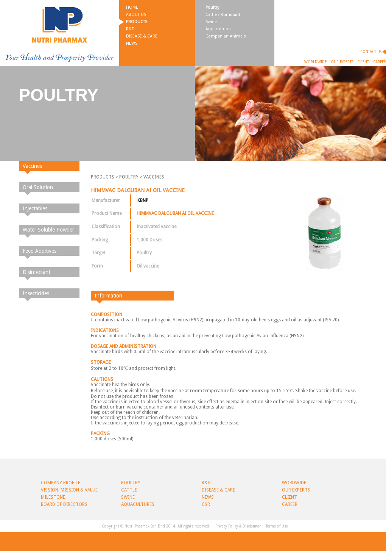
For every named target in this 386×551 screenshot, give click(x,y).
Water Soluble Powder (48, 230)
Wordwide (294, 482)
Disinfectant (36, 272)
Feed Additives (39, 251)
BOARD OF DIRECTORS (64, 504)
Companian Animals (225, 36)
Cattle (129, 490)
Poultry (212, 7)
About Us (136, 14)
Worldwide (315, 62)
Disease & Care (141, 36)
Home (132, 7)
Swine (211, 21)
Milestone (53, 497)
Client (363, 62)
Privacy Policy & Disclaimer (238, 526)
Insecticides (36, 293)
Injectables (35, 208)
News (131, 43)
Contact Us (370, 52)
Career (379, 62)
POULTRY (129, 177)
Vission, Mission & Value (69, 490)
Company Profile (60, 482)
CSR (206, 504)
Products (136, 21)
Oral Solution (38, 187)
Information (108, 296)
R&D (130, 29)
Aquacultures (218, 29)
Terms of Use (277, 526)
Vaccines (32, 166)
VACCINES (153, 177)
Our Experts (342, 62)
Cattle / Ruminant (222, 14)
